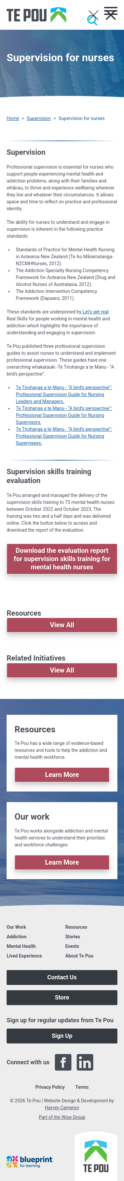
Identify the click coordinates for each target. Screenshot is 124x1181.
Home (13, 118)
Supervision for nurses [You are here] (81, 118)
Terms (82, 1087)
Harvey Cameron (62, 1107)
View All (62, 625)
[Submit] (92, 20)
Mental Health (21, 946)
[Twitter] (107, 1062)
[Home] (36, 14)
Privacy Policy (50, 1087)
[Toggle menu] (110, 11)
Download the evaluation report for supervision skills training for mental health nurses (62, 559)
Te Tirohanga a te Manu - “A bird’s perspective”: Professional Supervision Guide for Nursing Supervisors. (64, 415)
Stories (72, 936)
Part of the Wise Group (62, 1117)
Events (72, 946)
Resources (76, 927)
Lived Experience (24, 955)
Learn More (62, 775)
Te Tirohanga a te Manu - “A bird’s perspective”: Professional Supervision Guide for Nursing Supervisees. (64, 436)
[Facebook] (63, 1062)
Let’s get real (94, 311)
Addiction (16, 936)
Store (62, 997)
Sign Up (62, 1035)
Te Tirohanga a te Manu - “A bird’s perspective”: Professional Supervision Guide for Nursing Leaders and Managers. (64, 394)
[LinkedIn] (85, 1062)
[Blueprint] (29, 1162)
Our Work (16, 927)
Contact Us (62, 977)
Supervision (39, 118)
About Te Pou (79, 955)
